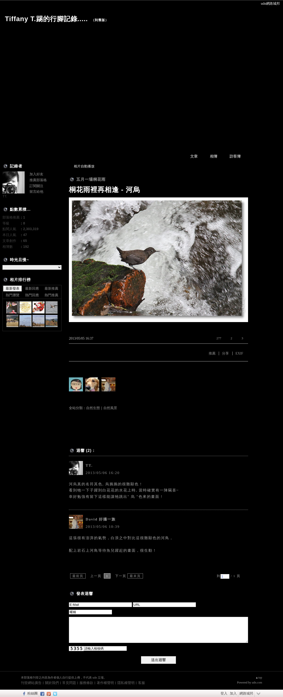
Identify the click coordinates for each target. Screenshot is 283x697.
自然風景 (110, 408)
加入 (233, 693)
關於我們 (52, 683)
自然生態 (93, 408)
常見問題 (69, 683)
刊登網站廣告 (31, 683)
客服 (141, 683)
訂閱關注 (36, 186)
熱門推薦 (51, 295)
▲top (258, 677)
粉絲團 (32, 693)
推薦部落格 (38, 180)
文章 (194, 156)
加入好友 (36, 174)
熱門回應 (32, 295)
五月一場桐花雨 (91, 179)
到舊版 (100, 20)
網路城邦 (246, 693)
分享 (225, 353)
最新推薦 (51, 288)
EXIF (239, 353)
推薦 (212, 353)
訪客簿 (235, 156)
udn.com (257, 682)
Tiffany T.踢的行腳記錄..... (46, 19)
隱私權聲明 (126, 683)
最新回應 (32, 288)
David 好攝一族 (101, 519)
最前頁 (77, 576)
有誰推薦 (77, 369)
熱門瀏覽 (12, 295)
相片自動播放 (84, 166)
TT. (89, 465)
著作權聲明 (105, 683)
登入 (223, 693)
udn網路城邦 (270, 3)
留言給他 (36, 191)
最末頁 (135, 576)
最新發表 (12, 288)
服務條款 (86, 683)
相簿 (213, 156)
